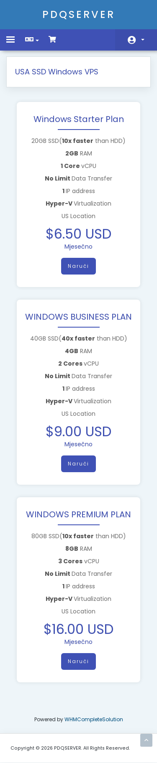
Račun (142, 40)
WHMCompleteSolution (93, 719)
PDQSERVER (78, 14)
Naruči (78, 266)
